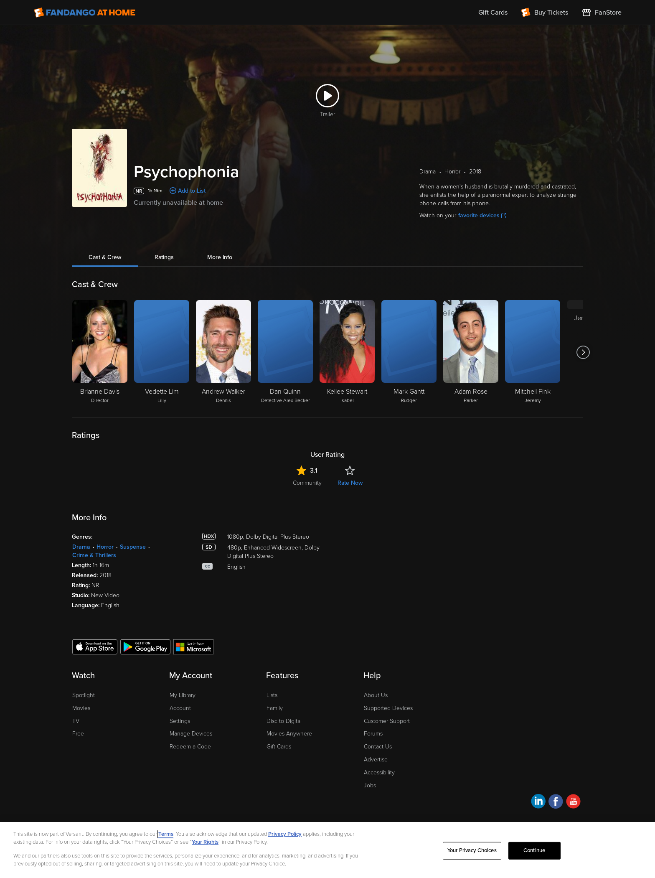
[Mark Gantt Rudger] (409, 352)
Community (307, 482)
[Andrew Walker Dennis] (223, 352)
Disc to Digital (284, 721)
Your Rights (205, 842)
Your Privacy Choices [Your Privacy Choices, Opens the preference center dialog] (472, 850)
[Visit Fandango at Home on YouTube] (573, 803)
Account (180, 708)
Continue (534, 850)
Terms (165, 834)
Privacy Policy (285, 834)
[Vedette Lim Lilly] (162, 352)
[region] (327, 850)
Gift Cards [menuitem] (493, 12)
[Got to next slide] (583, 352)
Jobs (370, 785)
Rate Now (350, 482)
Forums (373, 733)
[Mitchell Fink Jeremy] (533, 352)
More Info (219, 257)
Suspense (133, 546)
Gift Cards (279, 746)
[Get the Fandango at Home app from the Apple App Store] (95, 646)
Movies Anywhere (289, 733)
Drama (81, 546)
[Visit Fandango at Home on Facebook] (556, 803)
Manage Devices (191, 733)
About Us (376, 695)
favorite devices (482, 215)
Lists (272, 695)
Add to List (192, 190)
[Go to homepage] (84, 12)
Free (78, 733)
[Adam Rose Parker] (471, 352)
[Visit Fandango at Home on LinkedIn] (538, 803)
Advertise (376, 759)
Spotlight (83, 695)
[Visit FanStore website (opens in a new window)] (601, 12)
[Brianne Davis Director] (100, 352)
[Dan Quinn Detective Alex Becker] (285, 352)
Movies (81, 708)
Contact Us (378, 746)
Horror (105, 546)
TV (75, 721)
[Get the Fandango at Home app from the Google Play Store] (145, 646)
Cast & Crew (105, 257)
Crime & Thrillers (94, 555)
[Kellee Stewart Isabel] (347, 352)
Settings (180, 721)
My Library (182, 695)
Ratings (164, 257)
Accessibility (379, 772)
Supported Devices (388, 708)
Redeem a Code (190, 746)
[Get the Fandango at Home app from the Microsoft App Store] (193, 646)
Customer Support (387, 721)
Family (275, 708)
